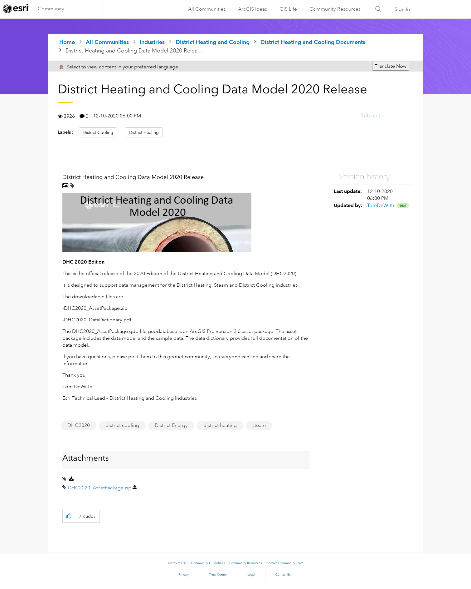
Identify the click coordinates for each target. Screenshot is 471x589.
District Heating (144, 132)
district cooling (122, 425)
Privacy (183, 575)
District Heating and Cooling (213, 42)
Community (51, 9)
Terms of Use (177, 563)
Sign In (402, 9)
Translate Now (391, 66)
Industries (152, 42)
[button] (156, 222)
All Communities (206, 9)
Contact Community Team (284, 563)
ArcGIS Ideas (251, 9)
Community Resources (334, 9)
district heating (220, 425)
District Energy (171, 425)
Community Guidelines (208, 563)
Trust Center (218, 575)
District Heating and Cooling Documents (312, 42)
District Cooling (98, 132)
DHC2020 (78, 425)
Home (67, 42)
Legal (251, 575)
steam (259, 425)
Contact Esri (284, 575)
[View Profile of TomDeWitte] (381, 205)
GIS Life (287, 9)
